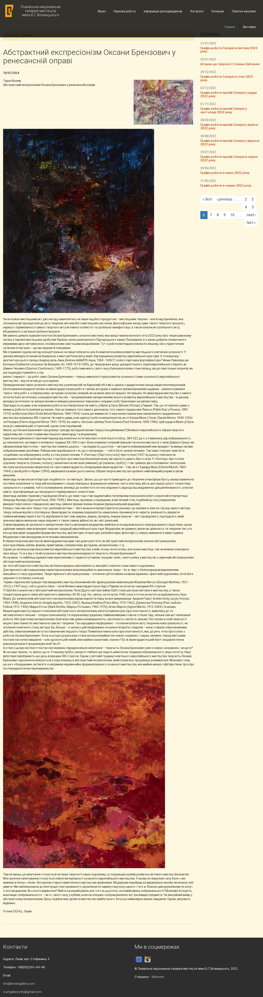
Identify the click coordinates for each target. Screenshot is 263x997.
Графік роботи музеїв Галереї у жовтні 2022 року (229, 126)
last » (251, 222)
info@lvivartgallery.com (19, 983)
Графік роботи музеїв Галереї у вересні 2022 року (229, 142)
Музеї (102, 11)
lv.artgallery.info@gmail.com (22, 992)
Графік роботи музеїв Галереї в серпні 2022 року (229, 158)
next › (251, 214)
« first (207, 199)
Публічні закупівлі (244, 11)
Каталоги (196, 11)
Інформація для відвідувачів (163, 11)
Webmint (158, 977)
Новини (230, 27)
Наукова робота (125, 11)
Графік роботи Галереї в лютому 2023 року (228, 49)
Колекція (218, 11)
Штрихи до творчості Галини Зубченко (230, 64)
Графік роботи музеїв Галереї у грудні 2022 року (228, 94)
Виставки (249, 27)
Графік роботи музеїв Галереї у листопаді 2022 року (223, 110)
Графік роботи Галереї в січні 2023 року (226, 78)
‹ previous (224, 199)
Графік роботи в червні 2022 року (225, 185)
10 (232, 214)
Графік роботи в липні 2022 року (224, 173)
